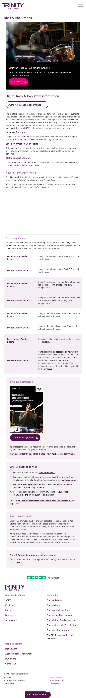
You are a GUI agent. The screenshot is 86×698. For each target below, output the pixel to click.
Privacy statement (57, 680)
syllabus (48, 369)
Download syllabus (23, 437)
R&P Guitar (39, 454)
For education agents (58, 630)
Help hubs (52, 595)
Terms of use (9, 683)
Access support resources (19, 654)
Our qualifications (15, 595)
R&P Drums (27, 454)
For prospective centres (59, 615)
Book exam (11, 649)
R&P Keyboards (54, 454)
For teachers (53, 605)
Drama (8, 615)
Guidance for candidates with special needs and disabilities (44, 501)
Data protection (56, 677)
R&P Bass (15, 454)
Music (8, 610)
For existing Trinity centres (61, 620)
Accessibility (9, 677)
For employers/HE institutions (62, 625)
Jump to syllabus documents (24, 105)
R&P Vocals (69, 454)
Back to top (39, 694)
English (9, 605)
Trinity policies (55, 683)
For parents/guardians (58, 610)
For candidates (54, 600)
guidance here (68, 480)
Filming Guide (29, 484)
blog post (14, 177)
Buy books (10, 659)
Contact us (10, 664)
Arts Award (11, 620)
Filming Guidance (63, 484)
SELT (8, 600)
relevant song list (47, 472)
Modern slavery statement (14, 680)
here (18, 562)
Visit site (16, 81)
